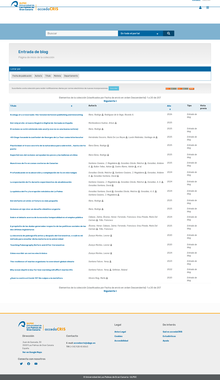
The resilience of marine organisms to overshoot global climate (42, 261)
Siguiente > (110, 101)
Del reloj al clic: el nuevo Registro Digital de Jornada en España (41, 123)
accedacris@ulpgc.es (84, 343)
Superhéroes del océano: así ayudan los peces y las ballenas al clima (44, 155)
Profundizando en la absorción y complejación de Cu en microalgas (44, 172)
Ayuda (166, 340)
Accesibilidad (121, 340)
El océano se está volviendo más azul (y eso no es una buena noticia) (44, 129)
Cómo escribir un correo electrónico (28, 253)
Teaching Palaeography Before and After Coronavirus (37, 245)
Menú (207, 7)
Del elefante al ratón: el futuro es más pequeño (34, 201)
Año (169, 106)
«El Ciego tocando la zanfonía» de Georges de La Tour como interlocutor (47, 137)
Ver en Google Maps (32, 352)
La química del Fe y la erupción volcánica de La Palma (37, 191)
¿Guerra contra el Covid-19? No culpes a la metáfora (37, 278)
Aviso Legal (120, 332)
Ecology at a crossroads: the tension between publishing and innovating (46, 114)
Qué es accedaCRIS (172, 332)
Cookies (118, 336)
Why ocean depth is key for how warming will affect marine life (41, 270)
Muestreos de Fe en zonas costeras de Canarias (34, 163)
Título (13, 106)
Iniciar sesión (200, 7)
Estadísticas (169, 336)
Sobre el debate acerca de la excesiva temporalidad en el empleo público (47, 217)
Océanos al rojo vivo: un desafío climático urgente (35, 209)
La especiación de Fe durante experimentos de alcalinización (41, 182)
